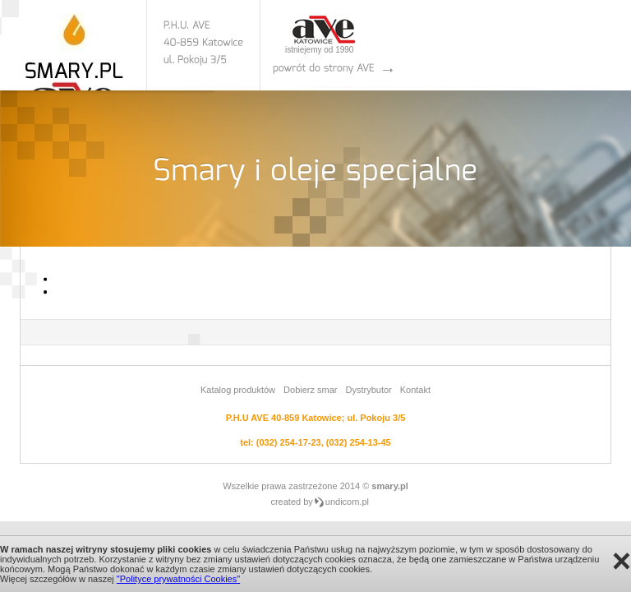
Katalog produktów (237, 390)
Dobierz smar (310, 390)
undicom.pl (347, 501)
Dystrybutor (368, 390)
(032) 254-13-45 (358, 442)
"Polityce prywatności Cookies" (178, 579)
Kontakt (415, 390)
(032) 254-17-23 (288, 442)
